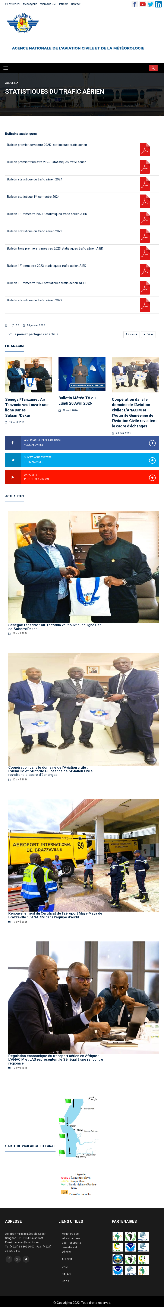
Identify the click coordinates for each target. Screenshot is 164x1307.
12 (15, 325)
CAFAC (66, 1271)
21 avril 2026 (12, 4)
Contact (76, 4)
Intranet (63, 4)
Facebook (131, 334)
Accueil (11, 82)
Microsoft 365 (48, 4)
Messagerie (30, 4)
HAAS (65, 1278)
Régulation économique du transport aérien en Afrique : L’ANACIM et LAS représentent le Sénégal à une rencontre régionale (55, 1058)
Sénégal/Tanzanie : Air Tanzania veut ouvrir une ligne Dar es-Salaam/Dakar (54, 627)
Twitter (148, 334)
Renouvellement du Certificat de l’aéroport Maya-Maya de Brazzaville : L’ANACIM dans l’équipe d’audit (55, 915)
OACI (65, 1264)
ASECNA (67, 1257)
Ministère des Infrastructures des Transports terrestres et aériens (71, 1241)
